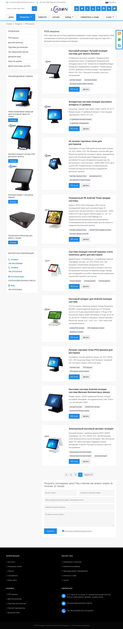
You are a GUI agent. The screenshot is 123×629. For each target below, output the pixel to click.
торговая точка (75, 367)
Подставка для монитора (18, 47)
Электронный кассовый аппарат (80, 452)
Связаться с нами (69, 575)
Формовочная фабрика (71, 566)
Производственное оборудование (75, 571)
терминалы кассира (76, 332)
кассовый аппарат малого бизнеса (81, 84)
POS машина (87, 367)
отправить (50, 531)
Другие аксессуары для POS (19, 66)
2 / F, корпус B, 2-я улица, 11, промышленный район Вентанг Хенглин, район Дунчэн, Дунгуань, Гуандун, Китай (89, 596)
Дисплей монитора (15, 43)
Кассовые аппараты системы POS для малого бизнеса (21, 155)
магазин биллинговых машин (79, 411)
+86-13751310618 (15, 271)
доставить (11, 562)
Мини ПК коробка (15, 61)
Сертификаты (13, 575)
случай (55, 17)
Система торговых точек (78, 230)
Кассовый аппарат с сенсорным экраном (20, 196)
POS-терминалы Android (96, 328)
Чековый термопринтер (16, 608)
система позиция (75, 80)
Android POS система (77, 328)
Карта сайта (12, 580)
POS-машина (13, 38)
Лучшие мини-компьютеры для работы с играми (20, 237)
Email (74, 89)
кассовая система (76, 407)
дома (11, 17)
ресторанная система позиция (80, 180)
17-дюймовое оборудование (79, 123)
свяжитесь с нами (90, 17)
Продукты (26, 17)
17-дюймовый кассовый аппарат (81, 119)
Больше (13, 120)
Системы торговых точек (78, 176)
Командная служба (15, 566)
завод (69, 17)
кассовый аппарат (91, 80)
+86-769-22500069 (15, 263)
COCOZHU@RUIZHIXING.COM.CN (22, 2)
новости (42, 17)
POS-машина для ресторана (79, 371)
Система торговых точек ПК (79, 234)
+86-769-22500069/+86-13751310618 (52, 2)
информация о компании (72, 562)
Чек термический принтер (18, 52)
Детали (86, 89)
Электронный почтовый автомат (80, 456)
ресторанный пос (95, 176)
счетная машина (75, 281)
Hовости (11, 571)
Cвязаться (67, 588)
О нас (110, 17)
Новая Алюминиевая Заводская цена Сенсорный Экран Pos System (20, 114)
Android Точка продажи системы (100, 230)
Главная (9, 24)
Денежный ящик (14, 57)
